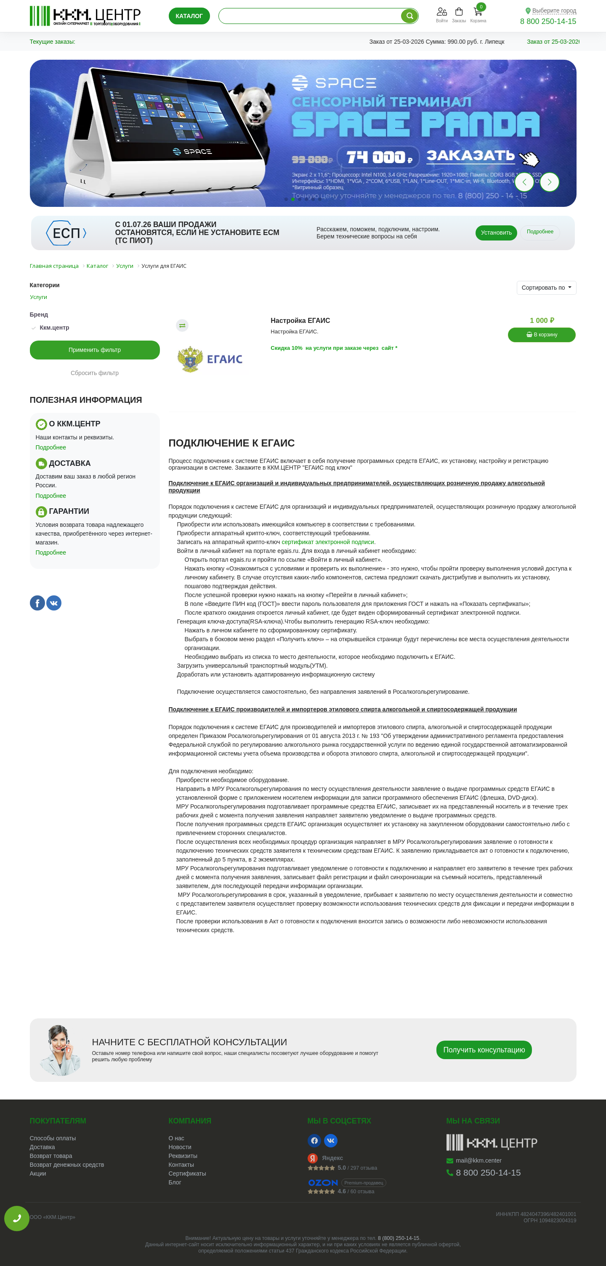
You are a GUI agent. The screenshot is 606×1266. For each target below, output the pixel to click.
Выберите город (554, 10)
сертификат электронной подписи (328, 542)
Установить (496, 232)
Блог (175, 1182)
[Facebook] (314, 1140)
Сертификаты (187, 1173)
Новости (180, 1147)
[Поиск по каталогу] (409, 16)
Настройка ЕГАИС (300, 320)
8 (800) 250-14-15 (398, 1238)
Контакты (181, 1164)
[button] (550, 182)
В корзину (541, 335)
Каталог (189, 16)
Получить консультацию (484, 1050)
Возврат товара (51, 1155)
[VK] (331, 1140)
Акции (38, 1173)
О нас (176, 1138)
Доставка (42, 1147)
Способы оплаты (53, 1138)
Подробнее (540, 232)
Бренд (39, 314)
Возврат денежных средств (67, 1164)
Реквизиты (183, 1155)
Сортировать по (544, 287)
